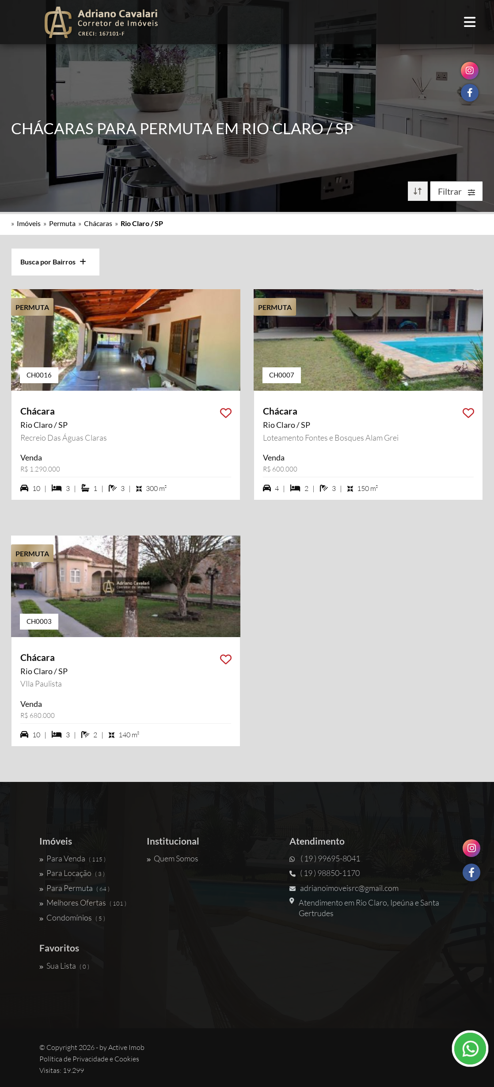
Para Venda (72, 858)
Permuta (62, 223)
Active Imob (126, 1047)
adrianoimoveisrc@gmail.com (344, 888)
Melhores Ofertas (82, 902)
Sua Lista (64, 965)
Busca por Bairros (53, 261)
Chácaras (98, 223)
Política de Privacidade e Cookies (89, 1058)
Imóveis (29, 223)
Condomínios (72, 917)
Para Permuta (74, 888)
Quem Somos (172, 858)
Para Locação (72, 873)
